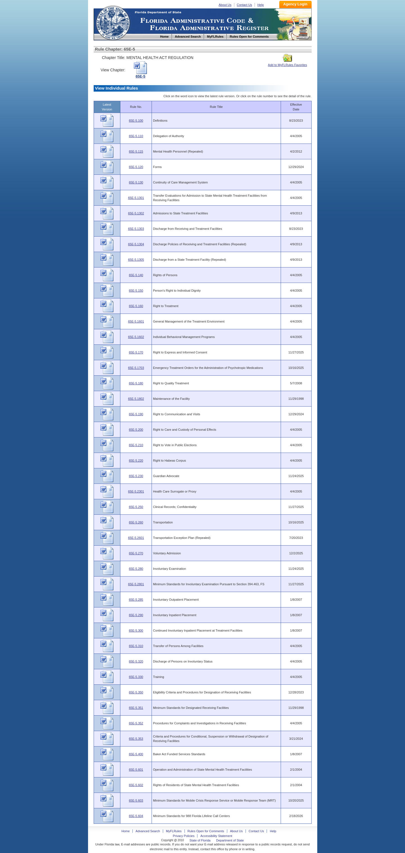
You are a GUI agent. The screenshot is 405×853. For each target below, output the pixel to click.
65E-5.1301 (136, 197)
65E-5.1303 (136, 228)
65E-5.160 (136, 306)
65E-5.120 (136, 167)
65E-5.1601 (136, 321)
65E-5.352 (136, 723)
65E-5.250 (136, 507)
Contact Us (244, 4)
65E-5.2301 (136, 491)
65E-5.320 (136, 661)
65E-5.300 (136, 630)
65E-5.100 (136, 120)
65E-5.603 (136, 800)
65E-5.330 (136, 677)
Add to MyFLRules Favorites (287, 63)
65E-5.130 (136, 182)
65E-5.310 (136, 646)
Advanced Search (148, 831)
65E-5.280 (136, 568)
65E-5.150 (136, 290)
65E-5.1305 (136, 259)
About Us (225, 4)
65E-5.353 (136, 738)
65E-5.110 (136, 136)
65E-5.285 (136, 599)
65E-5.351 (136, 707)
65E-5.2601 (136, 537)
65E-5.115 (136, 151)
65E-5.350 (136, 692)
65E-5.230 (136, 476)
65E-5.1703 (136, 367)
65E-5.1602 (136, 337)
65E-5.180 (136, 383)
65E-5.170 (136, 352)
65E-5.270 (136, 553)
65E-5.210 (136, 445)
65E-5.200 (136, 429)
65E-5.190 (136, 414)
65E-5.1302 (136, 213)
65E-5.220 (136, 460)
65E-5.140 (136, 275)
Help (260, 4)
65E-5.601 (136, 769)
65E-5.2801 (136, 584)
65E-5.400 (136, 754)
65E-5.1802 (136, 398)
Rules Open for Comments (206, 831)
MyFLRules (174, 831)
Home (112, 22)
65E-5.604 (136, 816)
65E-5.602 (136, 785)
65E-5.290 (136, 615)
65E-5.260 (136, 522)
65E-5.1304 (136, 244)
